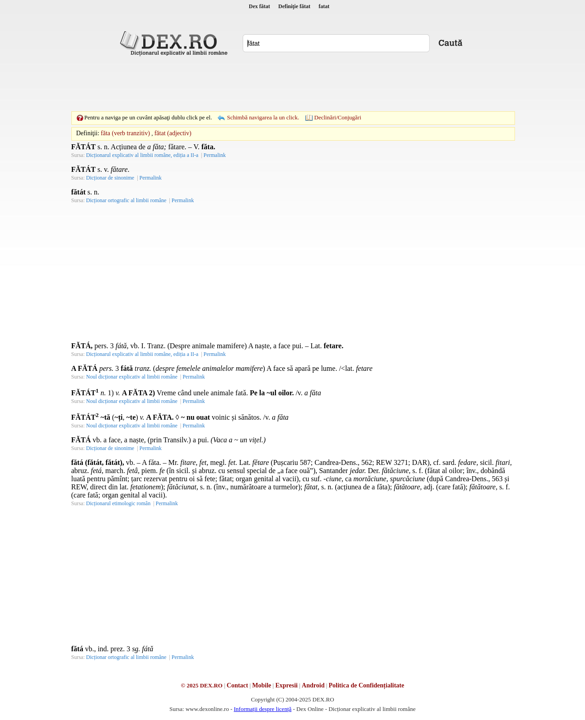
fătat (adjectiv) (173, 133)
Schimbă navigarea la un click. (263, 117)
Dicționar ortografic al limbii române (126, 200)
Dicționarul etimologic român (118, 503)
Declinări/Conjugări (337, 117)
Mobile (261, 685)
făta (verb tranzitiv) (125, 133)
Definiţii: (87, 133)
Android (313, 685)
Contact (237, 685)
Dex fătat (259, 6)
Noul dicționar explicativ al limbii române (132, 377)
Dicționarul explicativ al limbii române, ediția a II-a (142, 155)
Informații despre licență (262, 709)
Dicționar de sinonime (110, 178)
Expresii (286, 685)
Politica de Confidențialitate (366, 685)
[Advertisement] (292, 83)
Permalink (214, 155)
